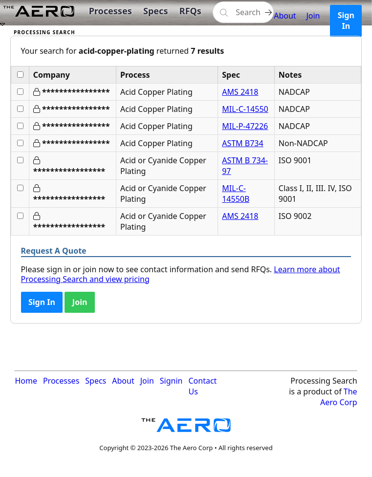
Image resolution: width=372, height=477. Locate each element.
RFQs (190, 11)
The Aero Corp (338, 397)
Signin (171, 380)
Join (313, 15)
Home (26, 380)
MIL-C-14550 (245, 109)
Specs (155, 11)
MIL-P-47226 (245, 126)
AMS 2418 (240, 92)
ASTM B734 (242, 143)
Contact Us (202, 386)
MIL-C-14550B (235, 193)
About (285, 15)
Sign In (346, 20)
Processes (110, 11)
